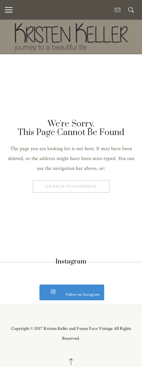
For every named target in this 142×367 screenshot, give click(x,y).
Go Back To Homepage (71, 186)
